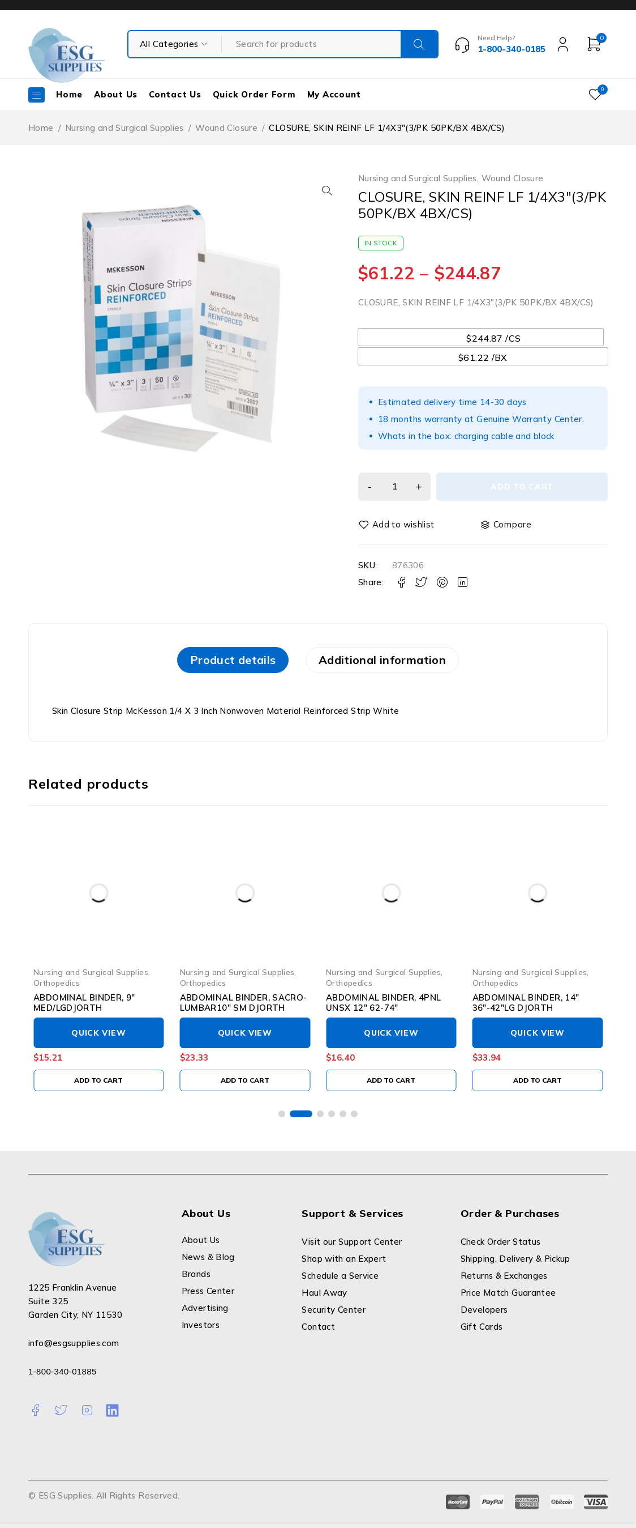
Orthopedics (56, 988)
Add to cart (525, 487)
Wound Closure (226, 127)
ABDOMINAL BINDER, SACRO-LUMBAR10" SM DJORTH (243, 1007)
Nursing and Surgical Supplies (124, 127)
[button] (324, 190)
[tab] (220, 663)
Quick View (98, 1038)
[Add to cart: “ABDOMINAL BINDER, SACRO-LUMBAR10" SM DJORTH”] (245, 1085)
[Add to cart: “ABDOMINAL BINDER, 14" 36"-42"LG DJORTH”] (537, 1085)
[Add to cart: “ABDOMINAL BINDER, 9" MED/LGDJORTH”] (98, 1085)
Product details (220, 663)
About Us (115, 94)
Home (69, 94)
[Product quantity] (397, 487)
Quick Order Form (254, 94)
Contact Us (175, 94)
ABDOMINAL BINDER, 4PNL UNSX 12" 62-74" (383, 1007)
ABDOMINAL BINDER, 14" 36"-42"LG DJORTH (525, 1007)
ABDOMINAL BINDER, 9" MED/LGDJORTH (84, 1007)
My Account (334, 94)
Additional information (395, 663)
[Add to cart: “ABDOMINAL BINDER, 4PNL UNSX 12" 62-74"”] (391, 1085)
